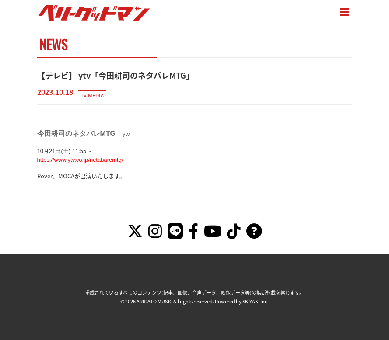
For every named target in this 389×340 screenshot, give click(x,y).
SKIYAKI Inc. (255, 301)
